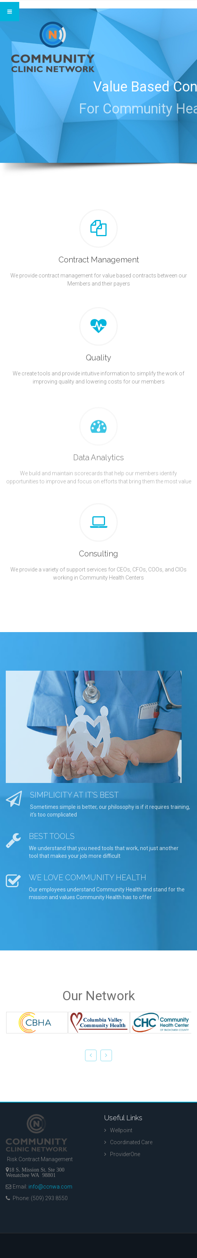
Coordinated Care (131, 1142)
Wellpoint (121, 1130)
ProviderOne (125, 1154)
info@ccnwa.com (50, 1187)
